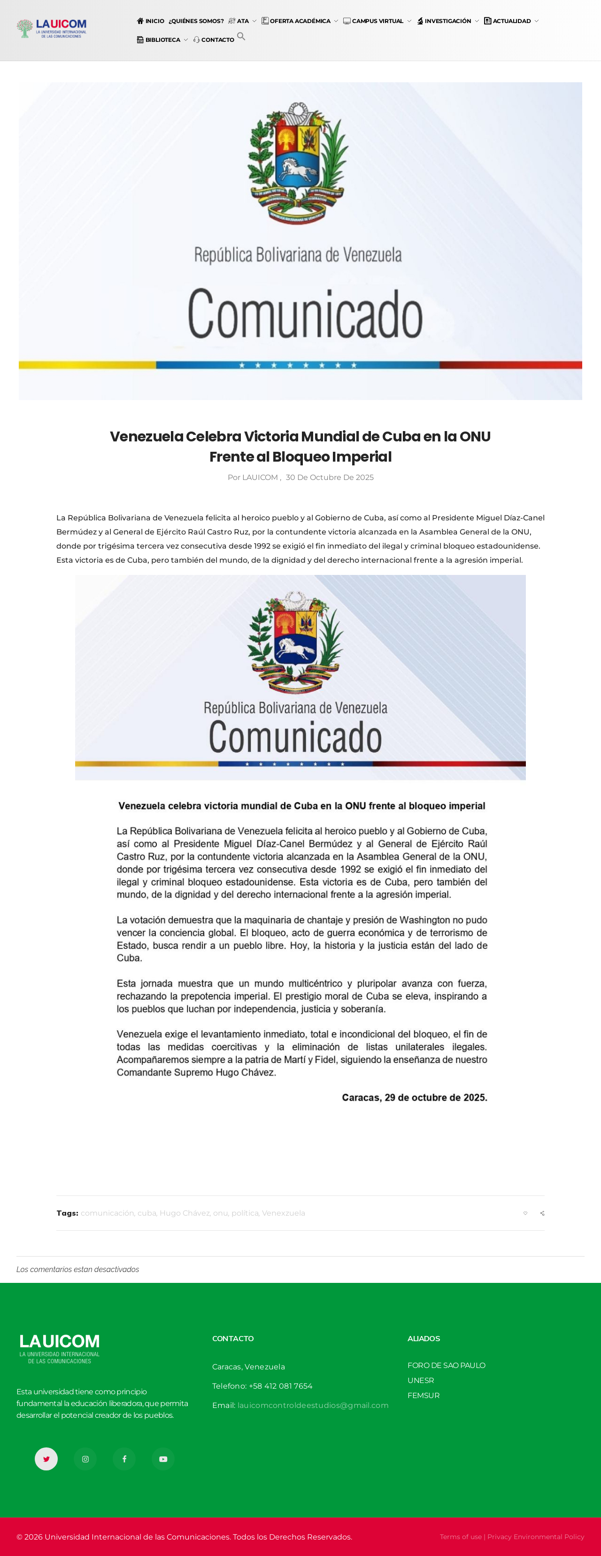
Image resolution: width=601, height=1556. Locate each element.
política (245, 1213)
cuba (147, 1213)
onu (220, 1213)
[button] (241, 35)
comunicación (107, 1213)
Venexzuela (283, 1213)
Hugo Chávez (185, 1213)
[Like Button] (525, 1213)
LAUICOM (261, 477)
